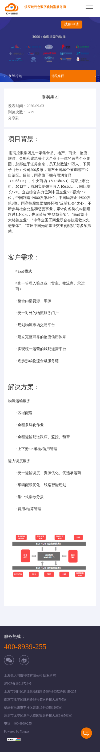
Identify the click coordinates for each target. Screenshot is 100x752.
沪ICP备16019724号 (17, 683)
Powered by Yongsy (17, 731)
